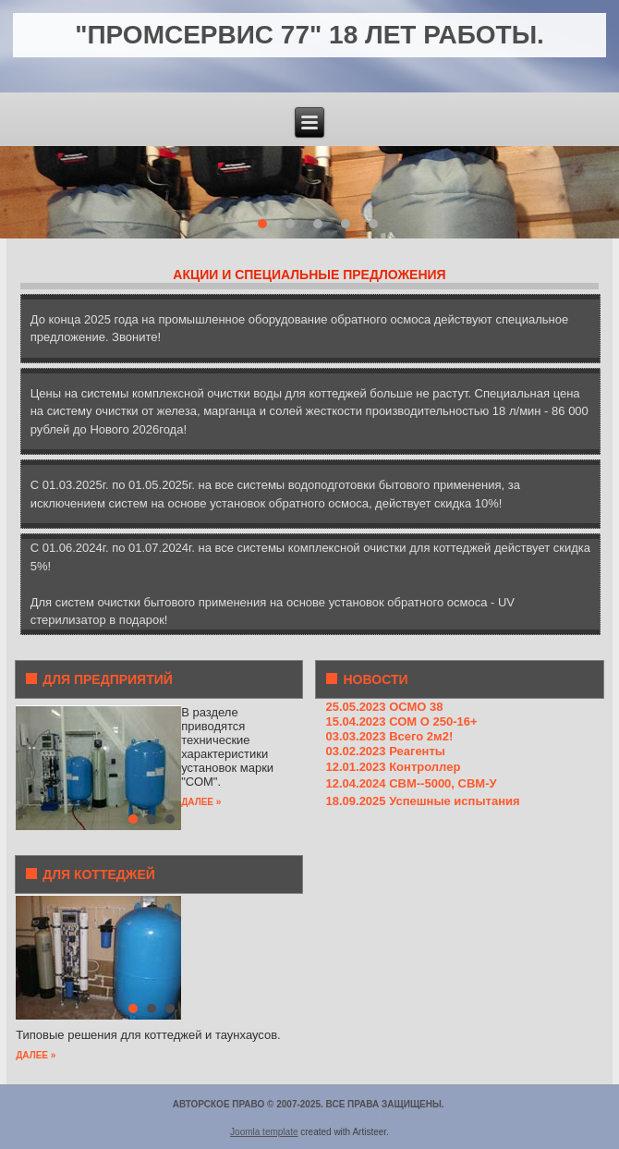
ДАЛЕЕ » (201, 802)
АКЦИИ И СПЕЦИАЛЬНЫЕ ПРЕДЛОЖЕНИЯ (309, 274)
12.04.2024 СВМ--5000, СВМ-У (410, 783)
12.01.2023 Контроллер (392, 767)
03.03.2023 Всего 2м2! (389, 736)
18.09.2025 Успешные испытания (422, 801)
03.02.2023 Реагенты (384, 751)
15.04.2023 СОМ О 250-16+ (401, 721)
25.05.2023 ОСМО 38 (384, 707)
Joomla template (263, 1132)
